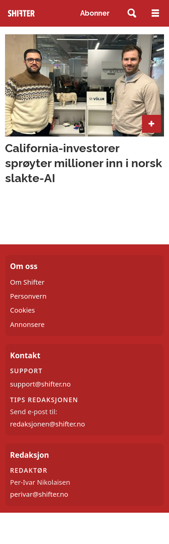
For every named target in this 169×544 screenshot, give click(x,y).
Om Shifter (27, 282)
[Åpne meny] (155, 13)
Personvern (28, 296)
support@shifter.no (40, 384)
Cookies (22, 310)
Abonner (95, 13)
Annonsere (27, 324)
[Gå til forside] (21, 13)
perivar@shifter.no (39, 494)
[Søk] (131, 13)
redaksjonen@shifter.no (47, 423)
